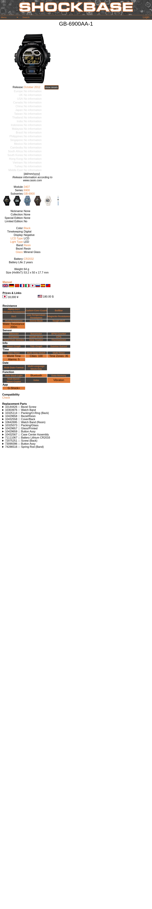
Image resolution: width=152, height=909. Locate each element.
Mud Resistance (14, 320)
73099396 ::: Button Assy (20, 443)
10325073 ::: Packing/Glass (22, 425)
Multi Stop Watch (36, 352)
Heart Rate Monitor (13, 340)
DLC (13, 316)
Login (146, 17)
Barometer (36, 333)
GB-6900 (29, 193)
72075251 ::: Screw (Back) (21, 440)
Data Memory (58, 375)
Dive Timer (14, 352)
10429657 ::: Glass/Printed (21, 428)
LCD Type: (17, 238)
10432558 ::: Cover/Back (20, 419)
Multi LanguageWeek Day (36, 367)
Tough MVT (58, 320)
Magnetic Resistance (58, 316)
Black (27, 228)
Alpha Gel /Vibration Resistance (14, 310)
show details (51, 87)
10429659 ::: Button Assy (20, 431)
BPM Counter (58, 333)
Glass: (19, 252)
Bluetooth (36, 375)
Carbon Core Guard (36, 310)
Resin (27, 245)
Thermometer (58, 340)
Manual (7, 282)
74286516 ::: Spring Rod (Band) (24, 446)
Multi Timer (59, 352)
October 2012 (32, 87)
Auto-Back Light (14, 375)
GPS (58, 336)
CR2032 (29, 258)
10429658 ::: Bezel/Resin (20, 416)
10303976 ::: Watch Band (20, 409)
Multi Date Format (14, 367)
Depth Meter (36, 336)
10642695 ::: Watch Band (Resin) (25, 422)
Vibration (58, 380)
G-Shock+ (14, 388)
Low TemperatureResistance (36, 316)
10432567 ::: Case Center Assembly (27, 434)
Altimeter (14, 333)
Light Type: (16, 241)
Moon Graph (14, 346)
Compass (14, 336)
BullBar (59, 310)
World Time (14, 356)
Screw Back (36, 320)
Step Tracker (36, 340)
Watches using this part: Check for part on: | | (76, 406)
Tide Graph (36, 346)
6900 (27, 190)
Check (6, 397)
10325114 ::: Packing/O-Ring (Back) (27, 413)
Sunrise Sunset (58, 346)
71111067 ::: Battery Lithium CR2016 (27, 437)
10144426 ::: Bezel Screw (20, 406)
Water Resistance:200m (14, 325)
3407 (27, 186)
